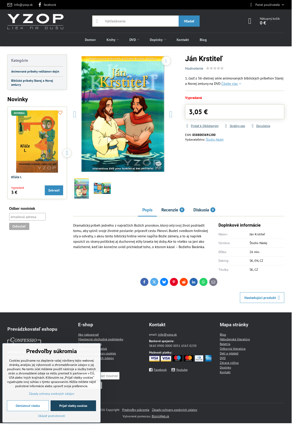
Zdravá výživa (229, 363)
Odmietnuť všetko (28, 406)
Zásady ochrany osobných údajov (174, 410)
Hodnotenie (194, 68)
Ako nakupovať (88, 335)
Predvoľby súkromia (135, 410)
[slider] (215, 68)
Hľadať (189, 21)
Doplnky (225, 367)
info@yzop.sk (167, 335)
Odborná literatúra (233, 349)
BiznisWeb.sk (160, 416)
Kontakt (225, 372)
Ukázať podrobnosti (51, 416)
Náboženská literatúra (235, 339)
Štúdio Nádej (215, 139)
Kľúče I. (16, 177)
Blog (223, 335)
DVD (223, 358)
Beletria (225, 344)
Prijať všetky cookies (73, 406)
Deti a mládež (229, 353)
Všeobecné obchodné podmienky (100, 339)
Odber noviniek (22, 208)
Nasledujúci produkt (262, 297)
